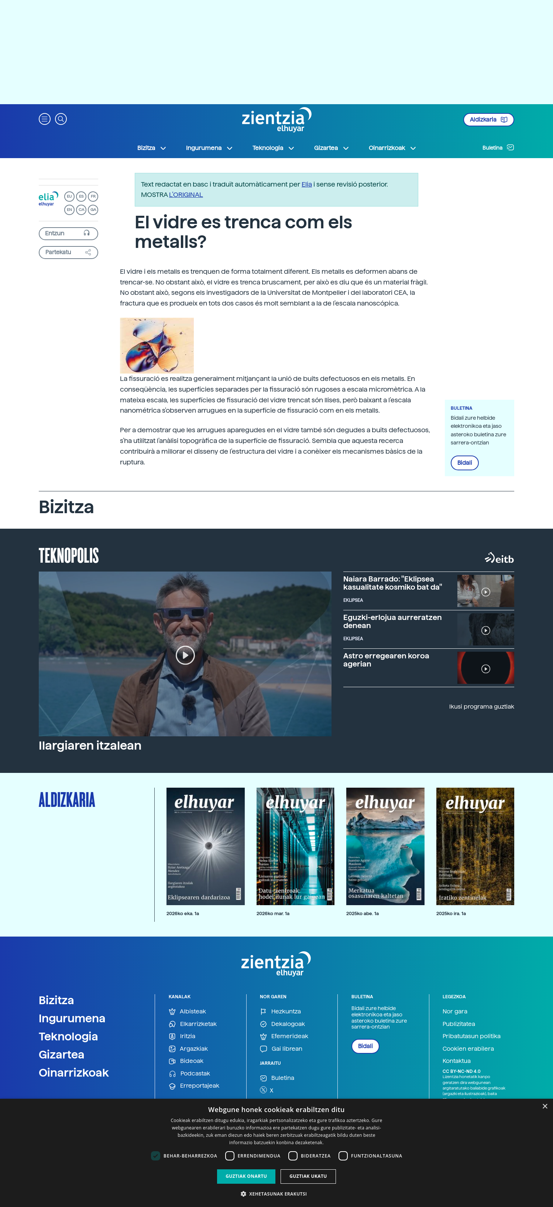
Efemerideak (284, 1036)
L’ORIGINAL (186, 194)
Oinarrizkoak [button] (393, 148)
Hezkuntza (280, 1012)
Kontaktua (457, 1060)
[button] (45, 118)
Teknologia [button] (274, 148)
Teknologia (68, 1036)
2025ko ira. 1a (451, 913)
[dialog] (276, 1153)
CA (81, 209)
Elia (307, 184)
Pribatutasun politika (472, 1036)
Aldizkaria (489, 119)
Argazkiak (188, 1049)
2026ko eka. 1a (182, 913)
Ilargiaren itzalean (90, 746)
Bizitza (56, 1000)
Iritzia (182, 1036)
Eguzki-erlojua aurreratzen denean (392, 621)
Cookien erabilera (468, 1048)
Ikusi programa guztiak (481, 706)
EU (69, 196)
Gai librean (281, 1049)
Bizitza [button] (152, 148)
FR (93, 196)
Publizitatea (459, 1023)
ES (81, 196)
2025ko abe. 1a (362, 913)
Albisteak (187, 1012)
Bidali (464, 463)
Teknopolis (69, 554)
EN (69, 209)
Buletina (498, 147)
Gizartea (62, 1054)
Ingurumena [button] (209, 148)
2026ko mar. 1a (273, 913)
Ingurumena (72, 1018)
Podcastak (189, 1074)
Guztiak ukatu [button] (308, 1176)
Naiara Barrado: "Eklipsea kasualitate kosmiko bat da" (392, 582)
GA (93, 209)
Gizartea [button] (332, 148)
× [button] (544, 1106)
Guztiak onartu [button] (246, 1176)
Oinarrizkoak (74, 1072)
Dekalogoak (282, 1024)
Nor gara (455, 1011)
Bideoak (186, 1061)
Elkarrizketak (193, 1024)
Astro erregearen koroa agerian (386, 659)
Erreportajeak (194, 1086)
